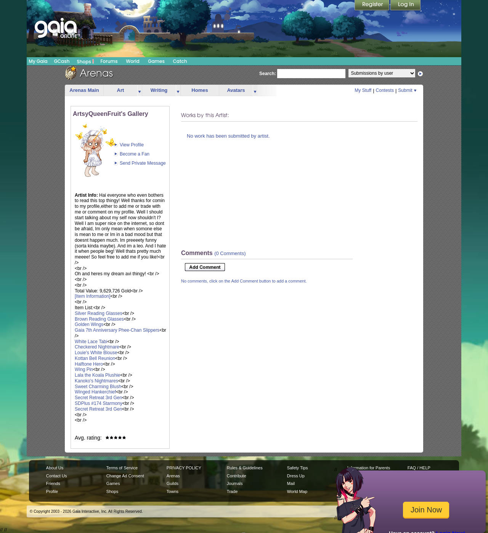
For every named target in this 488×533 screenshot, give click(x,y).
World (133, 61)
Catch (180, 61)
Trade (232, 491)
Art (120, 90)
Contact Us (56, 476)
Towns (172, 491)
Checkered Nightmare (97, 347)
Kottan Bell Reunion (95, 358)
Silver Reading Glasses (98, 313)
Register (372, 5)
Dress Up (296, 476)
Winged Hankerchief (95, 392)
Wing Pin (84, 369)
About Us (54, 468)
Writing (159, 90)
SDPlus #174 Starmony (98, 403)
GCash (62, 61)
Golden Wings (89, 324)
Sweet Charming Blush (98, 386)
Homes (199, 90)
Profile (52, 491)
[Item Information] (92, 296)
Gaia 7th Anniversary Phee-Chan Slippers (117, 330)
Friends (53, 483)
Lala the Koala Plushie (97, 375)
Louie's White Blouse (96, 352)
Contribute (236, 476)
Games (156, 61)
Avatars (236, 90)
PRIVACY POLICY (184, 468)
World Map (297, 491)
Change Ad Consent (125, 476)
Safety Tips (297, 468)
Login (405, 5)
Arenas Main (84, 90)
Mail (291, 483)
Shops (85, 61)
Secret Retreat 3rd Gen (98, 397)
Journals (235, 483)
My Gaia (38, 61)
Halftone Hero (89, 364)
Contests (385, 90)
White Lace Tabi (91, 341)
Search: (267, 73)
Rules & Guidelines (245, 468)
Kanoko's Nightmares (96, 381)
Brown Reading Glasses (99, 319)
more (139, 90)
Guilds (172, 483)
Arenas (173, 476)
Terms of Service (122, 468)
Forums (108, 61)
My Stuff (363, 90)
